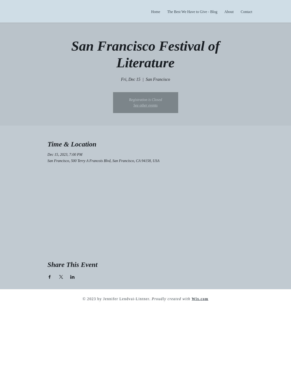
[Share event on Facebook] (49, 277)
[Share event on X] (61, 277)
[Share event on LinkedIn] (72, 277)
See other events (146, 105)
